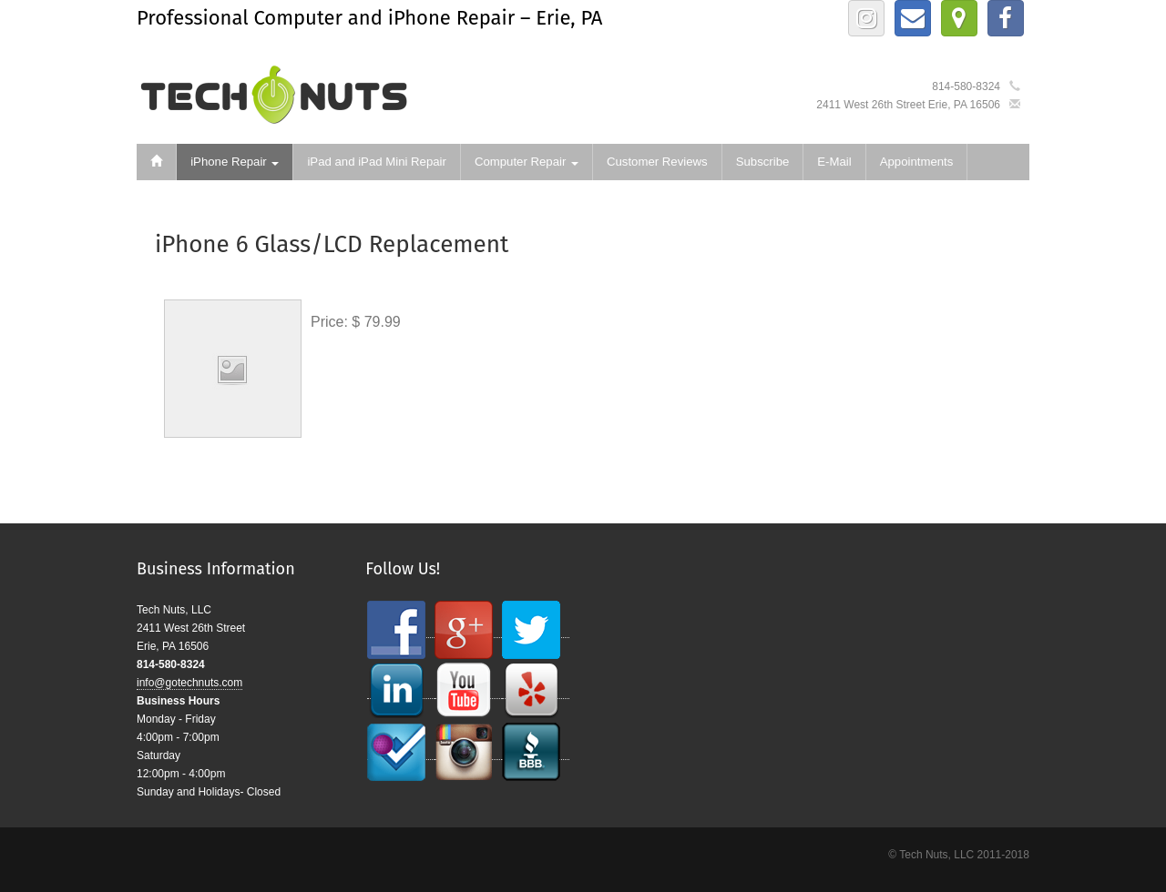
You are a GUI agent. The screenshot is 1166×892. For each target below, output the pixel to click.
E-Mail (834, 161)
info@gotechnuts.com (189, 682)
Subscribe (763, 161)
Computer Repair (526, 161)
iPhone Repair (234, 161)
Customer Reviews (657, 161)
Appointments (917, 161)
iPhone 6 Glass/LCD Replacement (331, 244)
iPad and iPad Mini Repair (376, 161)
